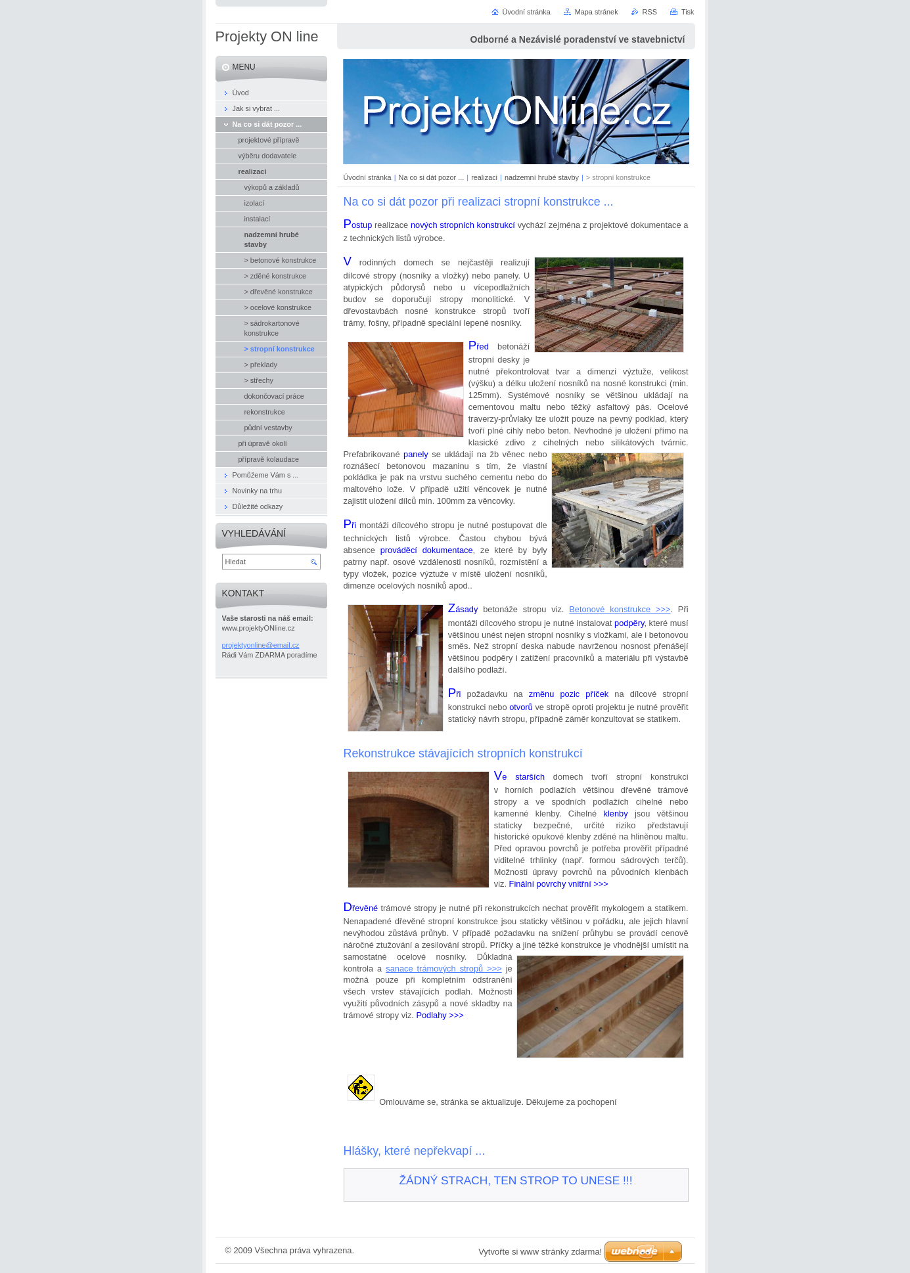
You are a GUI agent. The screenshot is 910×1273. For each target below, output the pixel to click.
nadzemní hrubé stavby (542, 177)
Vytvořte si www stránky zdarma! (540, 1252)
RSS (650, 12)
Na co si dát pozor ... (432, 177)
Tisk (687, 12)
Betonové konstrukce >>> (619, 609)
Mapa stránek (596, 12)
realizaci (484, 177)
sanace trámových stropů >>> (443, 968)
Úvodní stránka (368, 177)
